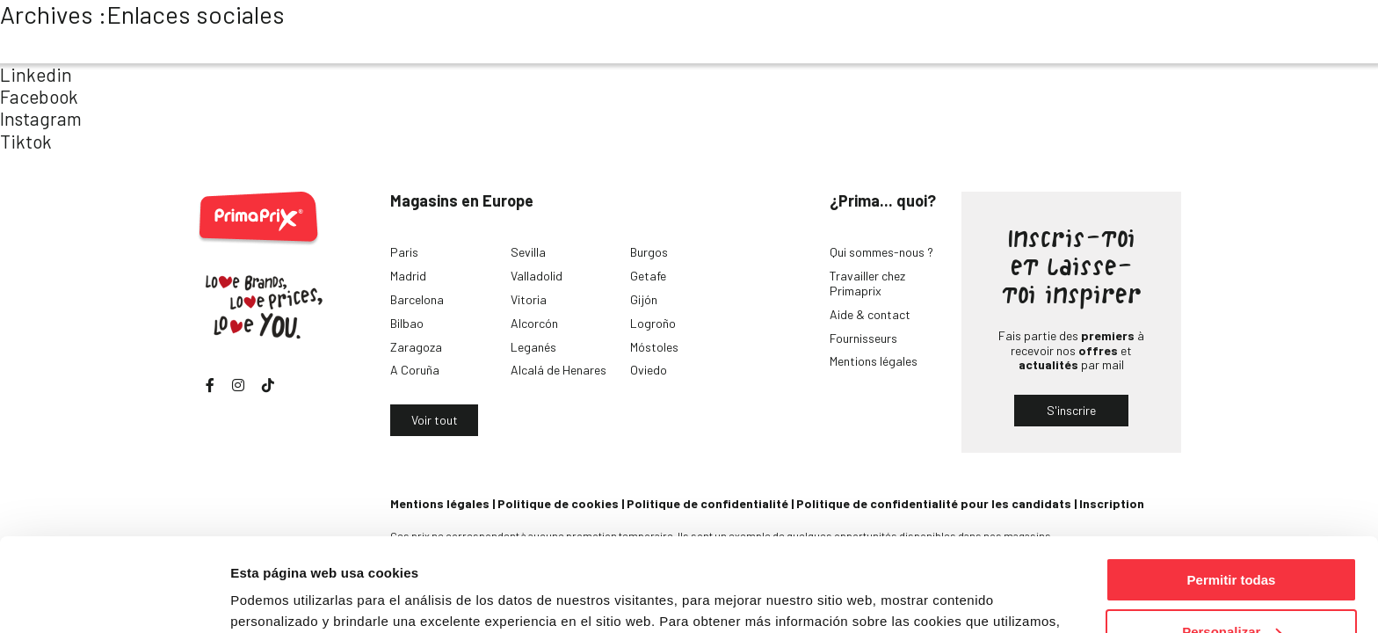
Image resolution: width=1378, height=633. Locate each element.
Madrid (408, 275)
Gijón (643, 299)
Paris (404, 251)
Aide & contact (870, 314)
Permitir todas (1231, 486)
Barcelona (417, 299)
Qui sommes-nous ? (881, 251)
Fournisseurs (863, 338)
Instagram (41, 118)
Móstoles (654, 346)
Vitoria (529, 299)
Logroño (653, 323)
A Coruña (414, 369)
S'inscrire (1071, 410)
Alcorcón (534, 323)
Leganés (533, 346)
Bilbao (407, 323)
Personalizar (1231, 538)
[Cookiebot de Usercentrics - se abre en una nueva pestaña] (114, 599)
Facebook (39, 96)
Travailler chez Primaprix (867, 283)
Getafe (648, 275)
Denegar (1231, 589)
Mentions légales (873, 360)
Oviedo (648, 369)
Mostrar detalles (281, 597)
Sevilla (528, 251)
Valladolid (536, 275)
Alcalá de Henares (558, 369)
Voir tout (434, 419)
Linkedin (36, 74)
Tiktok (26, 141)
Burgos (649, 251)
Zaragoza (416, 346)
